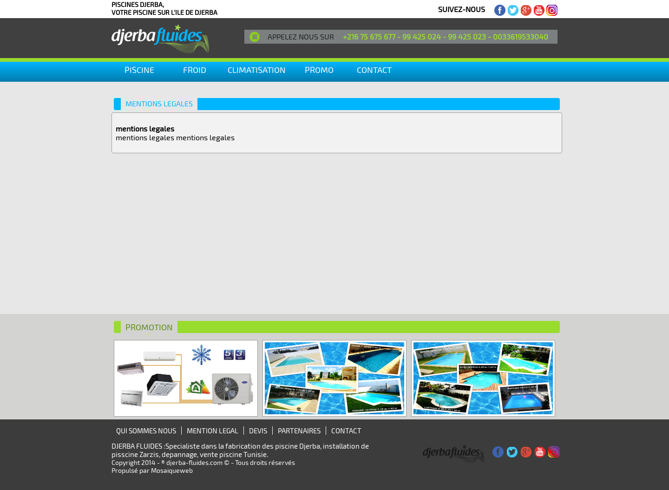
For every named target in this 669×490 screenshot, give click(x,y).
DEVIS (258, 430)
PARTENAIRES (299, 430)
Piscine (139, 70)
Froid (194, 70)
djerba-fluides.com (194, 462)
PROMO (319, 70)
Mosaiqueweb (172, 470)
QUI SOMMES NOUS (146, 430)
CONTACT (374, 70)
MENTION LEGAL (212, 430)
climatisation (257, 70)
